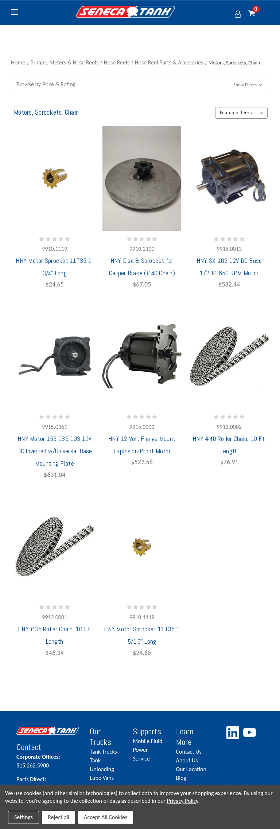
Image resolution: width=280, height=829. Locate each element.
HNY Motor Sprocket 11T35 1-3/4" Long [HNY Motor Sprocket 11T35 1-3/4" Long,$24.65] (54, 266)
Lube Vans (102, 777)
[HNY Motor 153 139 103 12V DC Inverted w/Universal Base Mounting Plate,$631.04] (54, 356)
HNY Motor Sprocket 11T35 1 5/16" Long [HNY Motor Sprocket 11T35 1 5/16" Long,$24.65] (142, 635)
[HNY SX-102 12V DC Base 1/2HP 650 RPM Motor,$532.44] (229, 178)
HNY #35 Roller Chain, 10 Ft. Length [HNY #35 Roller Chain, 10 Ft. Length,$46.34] (54, 635)
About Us (187, 760)
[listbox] (241, 112)
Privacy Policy (182, 800)
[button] (140, 84)
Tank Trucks (103, 751)
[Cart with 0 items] (258, 13)
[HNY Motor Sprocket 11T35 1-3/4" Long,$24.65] (54, 178)
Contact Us (189, 751)
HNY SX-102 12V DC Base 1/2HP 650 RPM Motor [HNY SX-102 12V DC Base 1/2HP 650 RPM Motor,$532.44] (229, 266)
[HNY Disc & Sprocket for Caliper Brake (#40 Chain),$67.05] (142, 178)
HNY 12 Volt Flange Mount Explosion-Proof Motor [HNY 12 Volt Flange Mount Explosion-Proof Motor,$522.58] (141, 444)
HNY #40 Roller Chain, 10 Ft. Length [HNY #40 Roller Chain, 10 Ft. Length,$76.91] (229, 444)
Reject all (58, 817)
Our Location (191, 769)
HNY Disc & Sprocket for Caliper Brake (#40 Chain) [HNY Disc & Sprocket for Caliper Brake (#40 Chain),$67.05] (142, 266)
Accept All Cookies (105, 817)
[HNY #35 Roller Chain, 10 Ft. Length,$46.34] (54, 546)
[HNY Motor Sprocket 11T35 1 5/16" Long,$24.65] (142, 546)
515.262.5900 (47, 761)
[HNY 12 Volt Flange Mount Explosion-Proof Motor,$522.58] (142, 356)
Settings (23, 817)
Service (141, 758)
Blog (181, 777)
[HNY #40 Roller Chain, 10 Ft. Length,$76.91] (229, 356)
